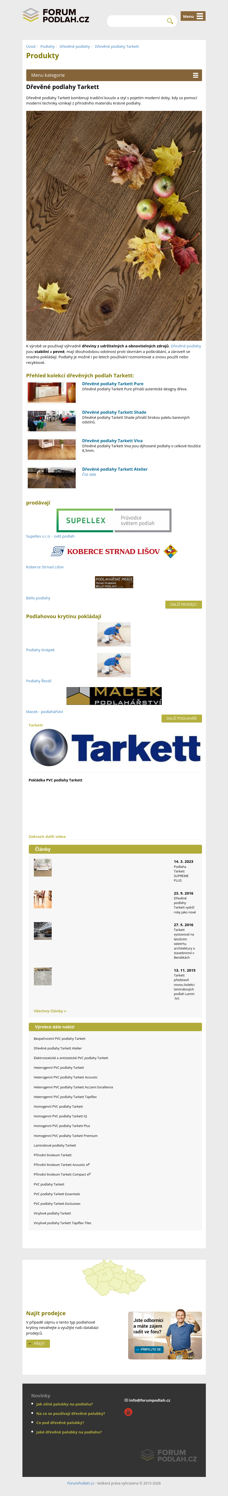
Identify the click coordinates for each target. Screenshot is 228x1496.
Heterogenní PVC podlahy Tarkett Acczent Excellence (73, 1087)
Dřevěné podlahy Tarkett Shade (114, 412)
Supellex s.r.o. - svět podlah (50, 536)
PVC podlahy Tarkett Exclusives (57, 1203)
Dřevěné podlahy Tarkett (117, 46)
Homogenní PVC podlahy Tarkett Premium (66, 1135)
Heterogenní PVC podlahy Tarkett (59, 1067)
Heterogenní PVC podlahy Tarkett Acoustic (66, 1077)
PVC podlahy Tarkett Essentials (57, 1194)
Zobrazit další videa (47, 836)
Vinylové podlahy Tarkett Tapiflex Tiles (62, 1223)
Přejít (39, 1343)
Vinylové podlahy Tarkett (52, 1213)
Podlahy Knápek (40, 649)
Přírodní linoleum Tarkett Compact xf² (62, 1174)
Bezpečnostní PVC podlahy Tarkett (60, 1038)
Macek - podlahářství (44, 711)
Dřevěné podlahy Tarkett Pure (113, 384)
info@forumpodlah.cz (149, 1400)
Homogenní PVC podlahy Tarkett (58, 1106)
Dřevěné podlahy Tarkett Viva (112, 440)
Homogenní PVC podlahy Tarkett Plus (62, 1125)
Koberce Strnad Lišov (45, 566)
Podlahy (48, 46)
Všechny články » (50, 1010)
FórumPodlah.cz (80, 1483)
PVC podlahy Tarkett (49, 1184)
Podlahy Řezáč (39, 680)
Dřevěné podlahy (75, 46)
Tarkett (115, 744)
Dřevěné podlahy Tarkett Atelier (115, 469)
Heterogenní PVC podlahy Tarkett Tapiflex (65, 1096)
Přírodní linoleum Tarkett (53, 1155)
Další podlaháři (182, 718)
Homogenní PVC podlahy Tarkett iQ (60, 1116)
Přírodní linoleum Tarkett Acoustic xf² (62, 1164)
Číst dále (89, 474)
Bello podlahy (38, 597)
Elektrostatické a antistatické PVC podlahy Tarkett (71, 1058)
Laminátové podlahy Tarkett (55, 1145)
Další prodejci (183, 604)
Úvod (31, 46)
